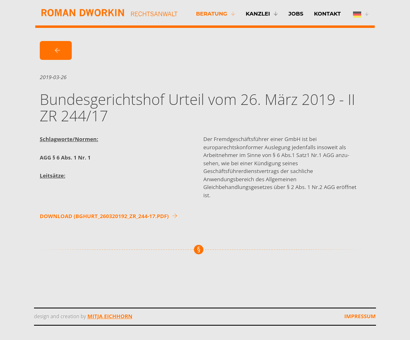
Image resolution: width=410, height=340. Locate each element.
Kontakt (327, 13)
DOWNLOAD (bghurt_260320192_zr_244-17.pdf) (109, 216)
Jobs (295, 13)
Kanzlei (258, 13)
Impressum (360, 316)
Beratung (211, 13)
